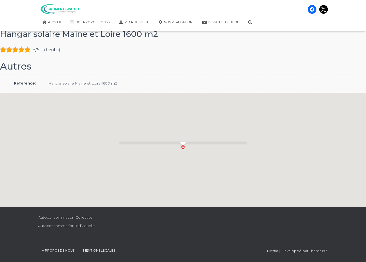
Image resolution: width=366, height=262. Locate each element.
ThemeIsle (318, 251)
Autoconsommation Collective (65, 217)
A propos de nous (58, 250)
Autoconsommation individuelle (66, 225)
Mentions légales (99, 250)
